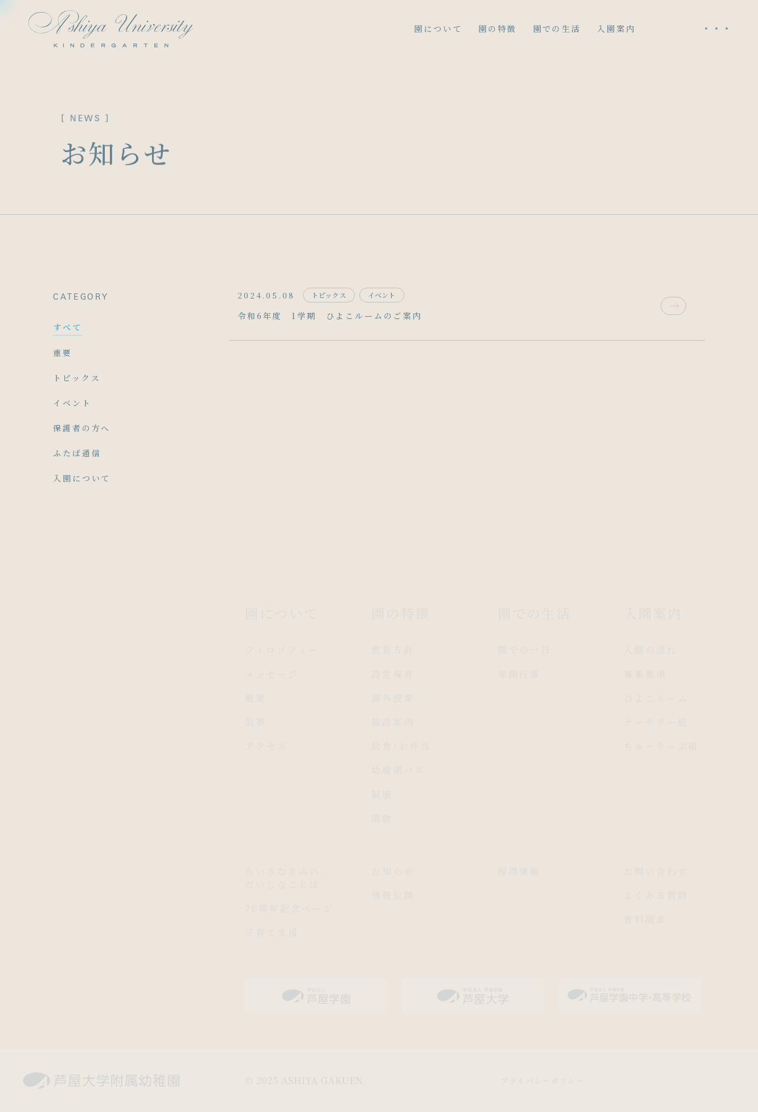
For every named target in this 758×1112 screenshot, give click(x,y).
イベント (72, 402)
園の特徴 (497, 28)
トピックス (76, 377)
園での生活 (557, 28)
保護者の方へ (81, 428)
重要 (62, 352)
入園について (81, 478)
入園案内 (616, 28)
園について (438, 28)
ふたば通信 (77, 453)
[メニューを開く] (716, 28)
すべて (67, 327)
